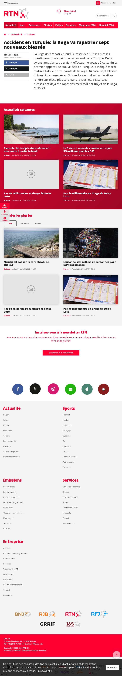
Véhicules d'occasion (71, 487)
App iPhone (87, 389)
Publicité (7, 564)
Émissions (34, 25)
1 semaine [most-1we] (24, 223)
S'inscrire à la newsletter (61, 353)
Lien (10, 75)
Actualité (10, 25)
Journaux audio (9, 441)
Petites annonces (70, 508)
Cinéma (66, 492)
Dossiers (6, 446)
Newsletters (70, 389)
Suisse (31, 34)
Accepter (112, 667)
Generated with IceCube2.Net (34, 650)
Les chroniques (9, 492)
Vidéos (59, 25)
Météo (65, 502)
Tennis (65, 451)
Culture (6, 436)
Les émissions (9, 487)
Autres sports (68, 462)
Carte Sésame (9, 559)
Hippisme (67, 446)
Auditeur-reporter (105, 3)
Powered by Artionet (12, 650)
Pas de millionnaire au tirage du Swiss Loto (27, 195)
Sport (22, 25)
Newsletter (8, 595)
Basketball (67, 425)
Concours (7, 528)
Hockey (66, 420)
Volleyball (67, 431)
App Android (103, 389)
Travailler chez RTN (11, 569)
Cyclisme (66, 436)
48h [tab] (10, 223)
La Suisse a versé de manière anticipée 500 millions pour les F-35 (87, 149)
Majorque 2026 (87, 25)
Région (6, 415)
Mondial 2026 (106, 25)
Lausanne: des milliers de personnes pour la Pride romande (89, 263)
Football (66, 415)
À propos (7, 548)
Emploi (66, 518)
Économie (7, 431)
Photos (48, 25)
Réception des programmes (15, 553)
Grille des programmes (13, 502)
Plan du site (38, 644)
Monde (6, 425)
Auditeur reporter (11, 451)
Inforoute (67, 513)
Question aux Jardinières (13, 513)
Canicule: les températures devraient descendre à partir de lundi (27, 149)
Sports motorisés (70, 457)
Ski (64, 441)
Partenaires (8, 574)
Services (71, 25)
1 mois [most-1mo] (38, 223)
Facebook (17, 389)
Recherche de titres (11, 497)
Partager (11, 62)
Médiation (7, 579)
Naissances (8, 508)
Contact (6, 590)
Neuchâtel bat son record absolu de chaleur (26, 263)
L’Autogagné (8, 518)
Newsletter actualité (11, 457)
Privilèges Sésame (70, 497)
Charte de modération (12, 585)
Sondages (7, 523)
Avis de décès (68, 523)
